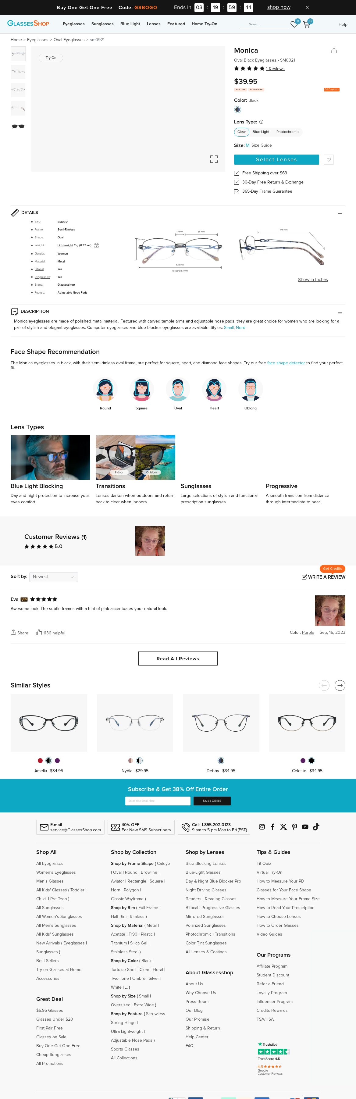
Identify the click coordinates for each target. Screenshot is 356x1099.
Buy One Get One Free (58, 1046)
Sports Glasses (125, 1049)
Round (131, 872)
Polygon (131, 890)
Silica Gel (138, 943)
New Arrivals (48, 943)
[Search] (264, 24)
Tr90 (133, 934)
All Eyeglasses (49, 864)
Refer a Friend (270, 984)
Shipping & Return (203, 1028)
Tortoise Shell (123, 970)
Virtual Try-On (270, 872)
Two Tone (120, 978)
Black (146, 961)
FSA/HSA (265, 1019)
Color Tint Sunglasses (206, 943)
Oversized (120, 1005)
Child (41, 899)
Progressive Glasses (220, 908)
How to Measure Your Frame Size (288, 899)
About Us (194, 984)
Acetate (118, 934)
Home (16, 40)
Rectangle (136, 881)
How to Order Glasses (278, 925)
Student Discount (273, 975)
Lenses (154, 24)
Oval (60, 237)
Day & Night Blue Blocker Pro (213, 881)
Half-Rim (118, 917)
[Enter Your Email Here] (157, 801)
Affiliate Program (272, 966)
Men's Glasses (50, 881)
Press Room (197, 1002)
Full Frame (148, 908)
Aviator (117, 881)
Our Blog (194, 1010)
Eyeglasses (74, 24)
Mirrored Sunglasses (205, 917)
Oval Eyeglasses (69, 40)
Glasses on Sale (51, 1037)
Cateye (163, 864)
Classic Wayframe (127, 899)
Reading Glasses (221, 899)
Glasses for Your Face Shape (284, 890)
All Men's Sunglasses (56, 925)
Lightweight (65, 245)
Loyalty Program (272, 993)
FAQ (190, 1046)
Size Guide (261, 145)
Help (343, 25)
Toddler (77, 890)
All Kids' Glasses (51, 890)
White (116, 987)
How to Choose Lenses (279, 917)
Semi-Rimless (66, 229)
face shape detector (286, 363)
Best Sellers (47, 961)
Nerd (240, 328)
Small (229, 328)
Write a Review (326, 577)
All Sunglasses (50, 908)
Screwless (155, 1014)
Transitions (225, 934)
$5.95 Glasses (49, 1010)
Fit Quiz (264, 864)
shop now (278, 7)
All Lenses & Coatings (206, 952)
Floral (158, 970)
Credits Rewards (272, 1010)
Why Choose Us (201, 993)
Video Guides (269, 934)
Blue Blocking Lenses (206, 864)
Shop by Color (124, 961)
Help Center (197, 1037)
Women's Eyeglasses (56, 872)
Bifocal (39, 269)
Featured (176, 24)
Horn (115, 890)
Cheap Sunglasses (53, 1055)
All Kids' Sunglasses (55, 934)
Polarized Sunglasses (206, 925)
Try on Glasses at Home (58, 970)
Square (156, 881)
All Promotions (49, 1064)
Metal (61, 261)
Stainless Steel (124, 952)
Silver (154, 978)
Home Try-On (204, 24)
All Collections (124, 1058)
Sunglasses (102, 24)
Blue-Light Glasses (203, 872)
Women (63, 253)
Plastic (147, 934)
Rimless (137, 917)
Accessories (47, 978)
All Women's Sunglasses (59, 917)
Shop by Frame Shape (132, 864)
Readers (193, 899)
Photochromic (287, 132)
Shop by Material (127, 925)
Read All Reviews (178, 658)
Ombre (138, 978)
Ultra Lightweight (127, 1031)
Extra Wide (144, 1005)
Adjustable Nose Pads (72, 292)
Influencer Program (275, 1002)
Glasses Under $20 (54, 1019)
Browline (149, 872)
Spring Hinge (123, 1023)
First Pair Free (49, 1028)
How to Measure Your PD (280, 881)
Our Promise (197, 1019)
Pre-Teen (58, 899)
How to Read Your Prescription (286, 908)
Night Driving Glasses (206, 890)
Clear (241, 132)
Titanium (119, 943)
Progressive (42, 277)
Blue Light (130, 24)
